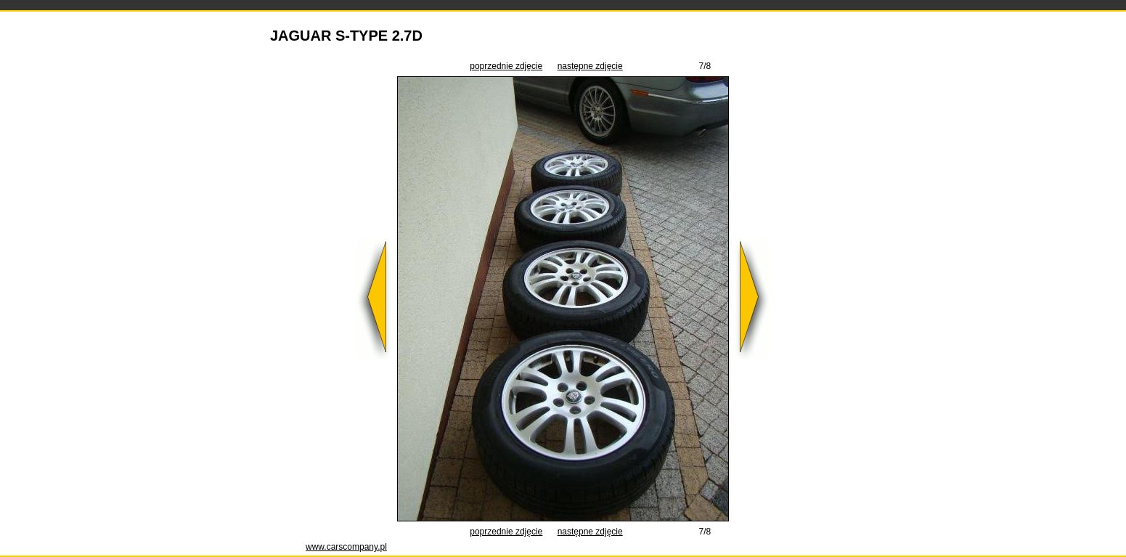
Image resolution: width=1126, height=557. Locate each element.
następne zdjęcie (590, 66)
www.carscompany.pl (346, 547)
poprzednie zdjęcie (506, 66)
